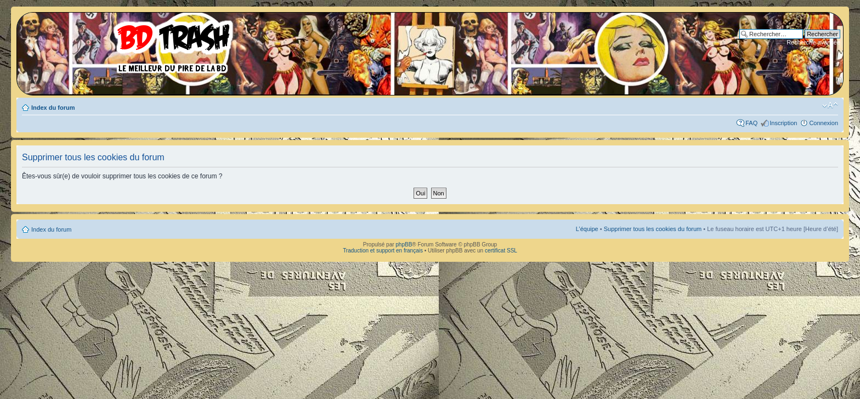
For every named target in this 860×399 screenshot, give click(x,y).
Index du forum (53, 107)
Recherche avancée (813, 42)
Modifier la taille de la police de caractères (830, 105)
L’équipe (587, 229)
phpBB (403, 244)
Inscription (783, 123)
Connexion (823, 123)
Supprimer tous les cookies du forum (653, 229)
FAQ (751, 123)
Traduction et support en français (383, 251)
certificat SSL (501, 251)
